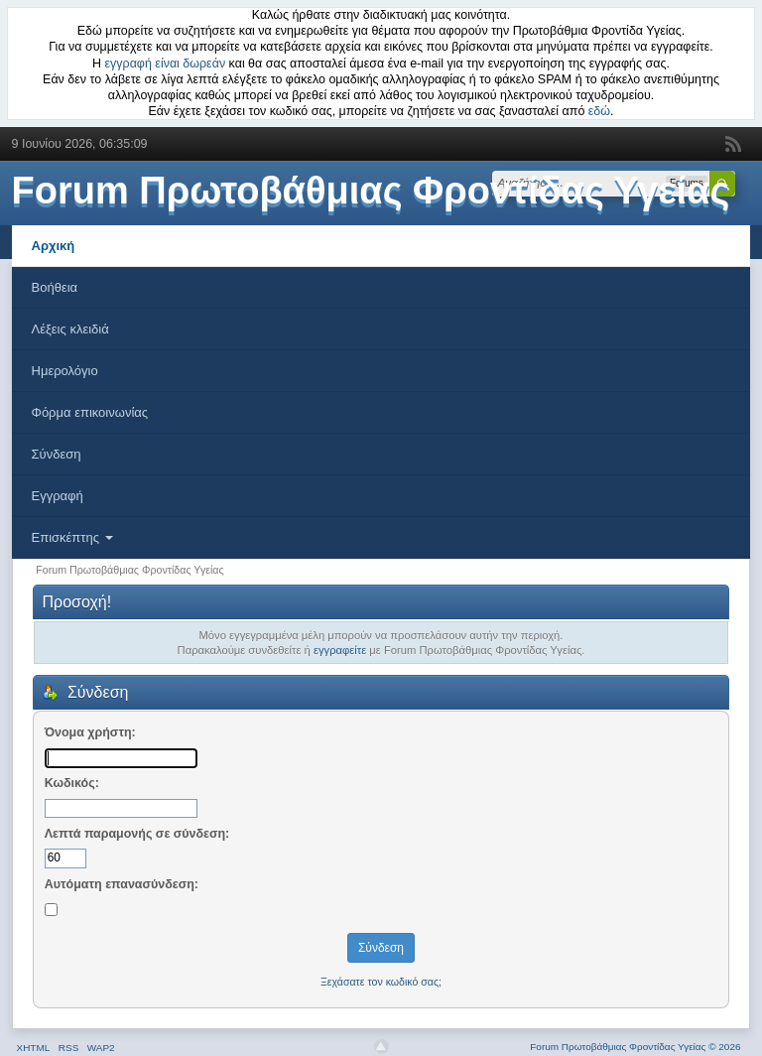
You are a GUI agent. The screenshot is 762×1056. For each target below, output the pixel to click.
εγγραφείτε (340, 650)
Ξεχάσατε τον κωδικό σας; (381, 982)
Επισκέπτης (72, 537)
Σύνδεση (56, 454)
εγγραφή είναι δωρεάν (165, 63)
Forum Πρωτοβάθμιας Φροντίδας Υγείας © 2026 (635, 1046)
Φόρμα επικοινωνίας (90, 412)
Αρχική (53, 245)
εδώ (599, 111)
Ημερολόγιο (65, 370)
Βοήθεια (55, 287)
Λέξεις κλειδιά (70, 329)
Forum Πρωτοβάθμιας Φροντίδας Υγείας (371, 190)
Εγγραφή (57, 495)
